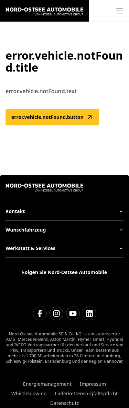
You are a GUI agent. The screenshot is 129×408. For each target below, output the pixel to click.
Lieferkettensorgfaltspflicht (86, 393)
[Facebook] (40, 313)
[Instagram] (56, 313)
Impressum (93, 384)
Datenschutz (64, 403)
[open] (119, 11)
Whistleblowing (29, 393)
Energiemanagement (47, 384)
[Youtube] (73, 313)
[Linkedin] (89, 313)
